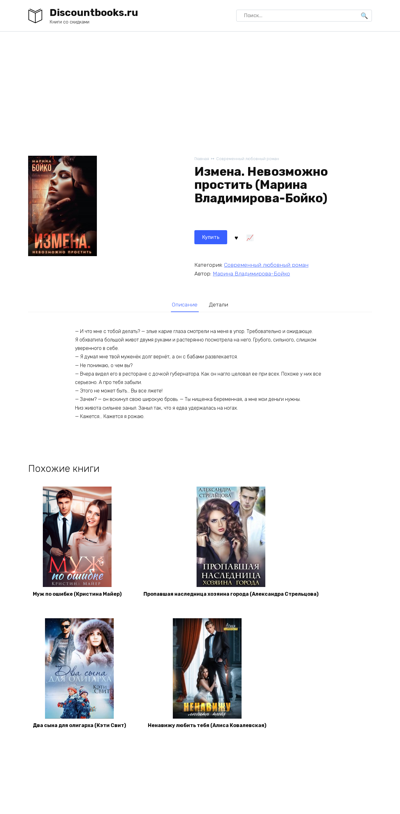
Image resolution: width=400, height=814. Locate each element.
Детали (218, 304)
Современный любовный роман (247, 158)
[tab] (185, 304)
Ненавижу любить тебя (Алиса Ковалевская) (207, 725)
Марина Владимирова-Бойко (251, 273)
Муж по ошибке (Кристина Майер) (77, 594)
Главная (201, 158)
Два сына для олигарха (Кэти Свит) (79, 725)
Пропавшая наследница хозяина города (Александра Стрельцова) (230, 594)
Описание (185, 304)
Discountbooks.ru (94, 12)
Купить (210, 237)
